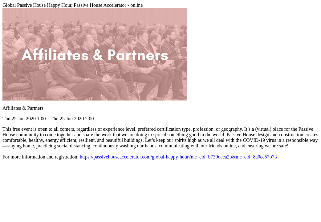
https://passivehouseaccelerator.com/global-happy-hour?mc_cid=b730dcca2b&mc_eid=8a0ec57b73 (178, 156)
